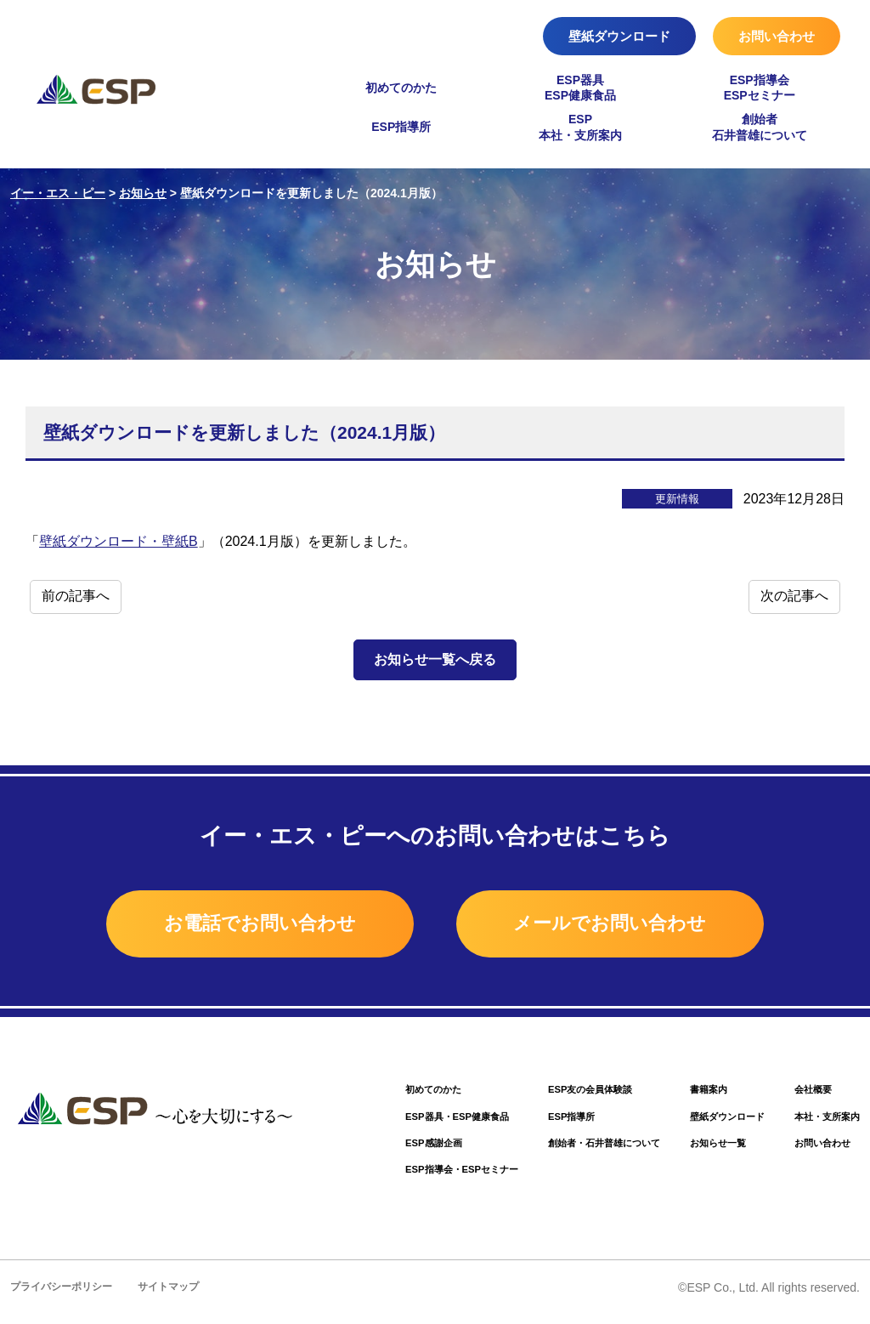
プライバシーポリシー (65, 1296)
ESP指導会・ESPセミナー (406, 1178)
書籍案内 (686, 1094)
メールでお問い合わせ (633, 925)
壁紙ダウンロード (619, 36)
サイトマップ (179, 1296)
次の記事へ (794, 595)
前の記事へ (76, 595)
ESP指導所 (401, 127)
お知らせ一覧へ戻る (435, 659)
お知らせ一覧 (697, 1150)
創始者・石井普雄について (568, 1150)
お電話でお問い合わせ (237, 925)
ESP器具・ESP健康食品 (400, 1122)
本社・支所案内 (821, 1122)
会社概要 (804, 1094)
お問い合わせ (776, 36)
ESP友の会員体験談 (552, 1094)
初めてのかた (401, 87)
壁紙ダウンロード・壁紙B (118, 541)
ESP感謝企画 (373, 1150)
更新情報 (677, 498)
